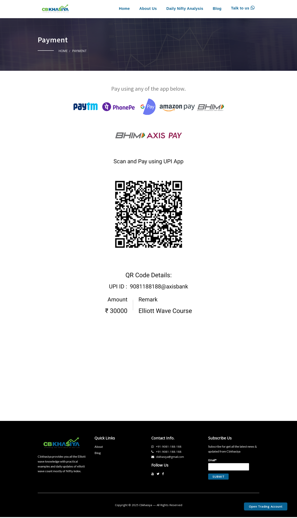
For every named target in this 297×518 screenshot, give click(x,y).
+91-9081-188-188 (168, 447)
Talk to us (243, 8)
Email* (228, 465)
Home (124, 8)
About (99, 447)
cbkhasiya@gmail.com (170, 458)
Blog (217, 8)
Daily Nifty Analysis (184, 8)
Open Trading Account (265, 506)
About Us (148, 8)
